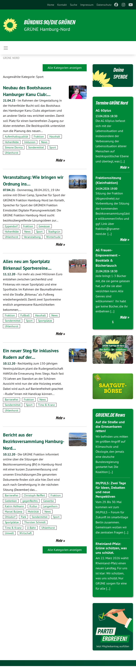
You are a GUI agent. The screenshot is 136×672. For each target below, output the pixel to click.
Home (50, 5)
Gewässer (44, 226)
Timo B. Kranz (46, 405)
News (44, 142)
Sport (52, 147)
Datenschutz (104, 5)
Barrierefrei (11, 399)
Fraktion (39, 136)
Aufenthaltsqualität (16, 136)
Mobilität (33, 511)
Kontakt (62, 5)
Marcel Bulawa (13, 511)
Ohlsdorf (10, 517)
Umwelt (9, 533)
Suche (73, 5)
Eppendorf (11, 226)
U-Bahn (31, 527)
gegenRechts (30, 500)
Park (23, 517)
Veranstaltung (32, 237)
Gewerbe (48, 500)
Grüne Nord (11, 58)
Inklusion (29, 142)
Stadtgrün (54, 231)
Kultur (33, 506)
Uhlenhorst (11, 153)
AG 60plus (103, 117)
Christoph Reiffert (34, 495)
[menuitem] (50, 4)
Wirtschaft (25, 533)
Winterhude (53, 237)
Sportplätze (45, 320)
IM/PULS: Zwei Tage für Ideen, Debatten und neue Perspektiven (111, 496)
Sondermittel (36, 147)
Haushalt (54, 136)
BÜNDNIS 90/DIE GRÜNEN (52, 22)
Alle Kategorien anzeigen (65, 68)
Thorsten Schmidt (35, 522)
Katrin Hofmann (14, 506)
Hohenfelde (12, 142)
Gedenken (11, 500)
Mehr (59, 160)
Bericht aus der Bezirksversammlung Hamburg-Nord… (24, 441)
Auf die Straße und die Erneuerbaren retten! (110, 432)
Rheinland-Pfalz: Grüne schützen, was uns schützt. (111, 554)
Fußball (25, 315)
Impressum (86, 5)
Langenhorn (50, 506)
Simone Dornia (14, 147)
